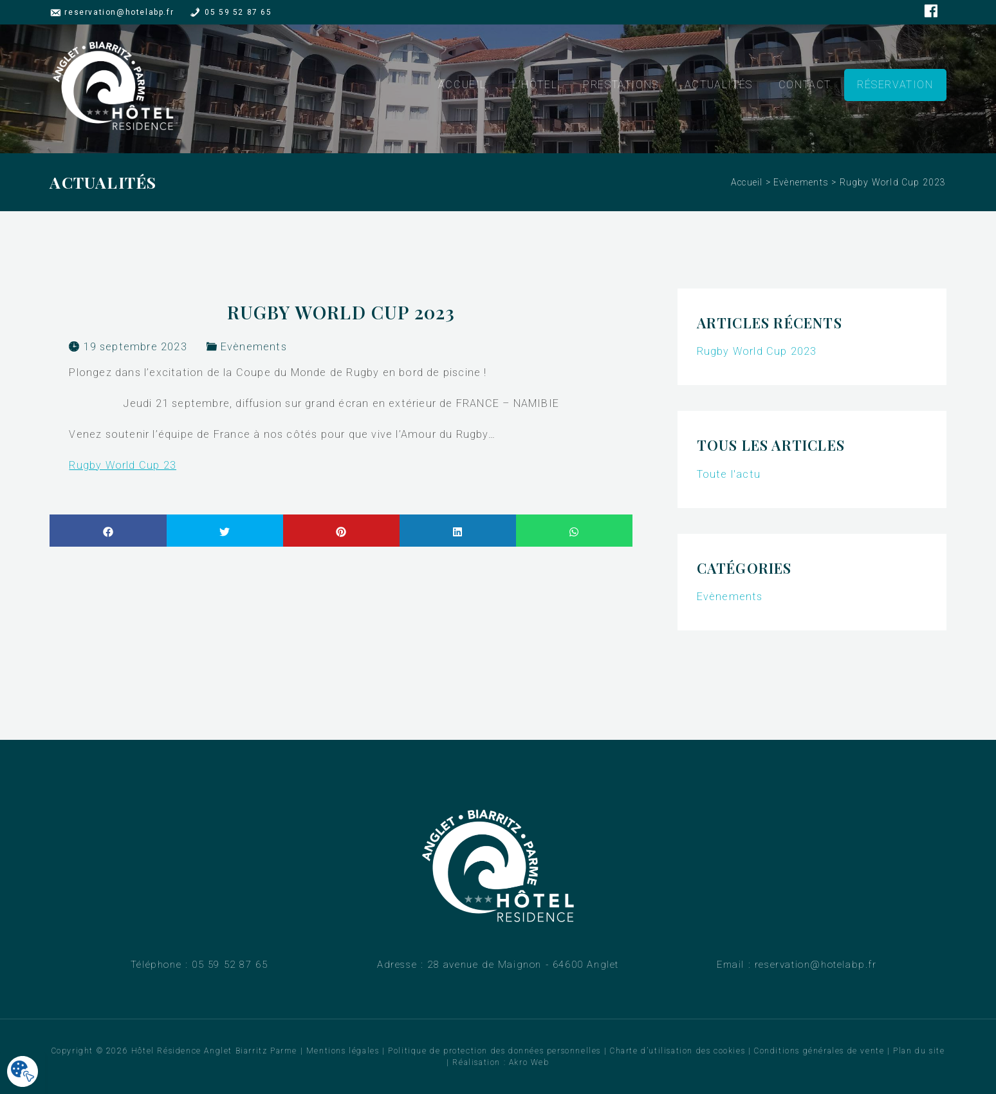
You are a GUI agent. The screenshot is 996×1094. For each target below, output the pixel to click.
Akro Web (529, 1062)
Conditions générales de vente (819, 1050)
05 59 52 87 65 (238, 12)
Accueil (462, 85)
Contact (805, 85)
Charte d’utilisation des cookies (677, 1050)
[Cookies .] (22, 1072)
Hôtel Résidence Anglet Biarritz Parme (214, 1050)
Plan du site (919, 1050)
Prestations (621, 85)
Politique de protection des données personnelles (494, 1050)
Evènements (801, 182)
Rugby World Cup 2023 (757, 351)
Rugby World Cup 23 (122, 465)
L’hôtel (534, 85)
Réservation (895, 85)
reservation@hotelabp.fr (119, 12)
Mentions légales (343, 1050)
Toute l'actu (729, 474)
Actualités (719, 85)
